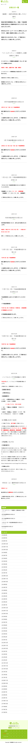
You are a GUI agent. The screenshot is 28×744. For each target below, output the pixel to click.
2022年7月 (4, 651)
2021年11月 (5, 666)
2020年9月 (4, 686)
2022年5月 (4, 654)
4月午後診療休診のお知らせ (8, 514)
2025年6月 (4, 558)
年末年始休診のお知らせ (7, 526)
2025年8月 (4, 552)
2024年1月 (4, 605)
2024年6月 (4, 590)
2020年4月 (4, 695)
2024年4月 (4, 596)
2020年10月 (5, 683)
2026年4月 (4, 535)
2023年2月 (4, 637)
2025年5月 (4, 561)
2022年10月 (5, 648)
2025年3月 (4, 567)
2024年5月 (4, 593)
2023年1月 (4, 639)
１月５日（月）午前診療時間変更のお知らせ (12, 522)
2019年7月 (4, 709)
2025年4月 (4, 564)
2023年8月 (4, 619)
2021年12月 (5, 663)
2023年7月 (4, 622)
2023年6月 (4, 625)
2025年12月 (5, 544)
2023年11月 (5, 610)
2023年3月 (4, 634)
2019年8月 (4, 706)
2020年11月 (5, 680)
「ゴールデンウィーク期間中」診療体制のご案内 (13, 510)
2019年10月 (5, 703)
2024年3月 (4, 599)
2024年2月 (4, 602)
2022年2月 (4, 660)
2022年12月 (5, 642)
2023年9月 (4, 616)
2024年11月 (5, 578)
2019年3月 (4, 712)
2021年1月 (4, 677)
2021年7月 (4, 671)
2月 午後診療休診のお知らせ (8, 518)
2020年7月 (4, 692)
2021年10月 (5, 668)
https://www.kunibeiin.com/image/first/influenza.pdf (14, 463)
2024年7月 (4, 587)
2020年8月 (4, 689)
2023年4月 (4, 631)
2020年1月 (4, 698)
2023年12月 (5, 607)
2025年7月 (4, 555)
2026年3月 (4, 538)
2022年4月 (4, 657)
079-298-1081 (16, 727)
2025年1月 (4, 573)
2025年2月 (4, 570)
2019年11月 (5, 700)
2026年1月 (4, 541)
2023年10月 (5, 613)
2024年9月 (4, 584)
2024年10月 (5, 581)
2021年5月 (4, 674)
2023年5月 (4, 628)
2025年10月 (5, 549)
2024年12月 (5, 575)
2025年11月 (5, 546)
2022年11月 (5, 645)
